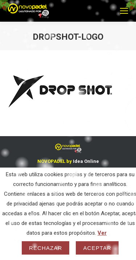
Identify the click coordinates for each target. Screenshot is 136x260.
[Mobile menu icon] (124, 11)
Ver (102, 233)
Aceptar (97, 248)
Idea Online (86, 161)
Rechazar (45, 248)
